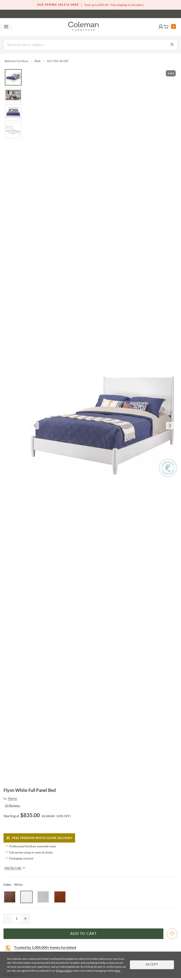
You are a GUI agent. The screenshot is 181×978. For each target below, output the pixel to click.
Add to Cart (83, 933)
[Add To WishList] (172, 933)
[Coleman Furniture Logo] (83, 27)
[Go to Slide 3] (13, 112)
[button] (160, 27)
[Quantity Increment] (25, 918)
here (117, 970)
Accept (152, 964)
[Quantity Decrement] (8, 918)
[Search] (90, 44)
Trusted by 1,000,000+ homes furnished (45, 947)
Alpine (12, 798)
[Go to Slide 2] (13, 95)
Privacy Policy (64, 970)
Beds (38, 61)
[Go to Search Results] (171, 44)
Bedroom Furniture (16, 61)
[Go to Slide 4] (13, 130)
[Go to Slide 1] (13, 77)
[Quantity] (16, 919)
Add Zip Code (14, 868)
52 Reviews (12, 805)
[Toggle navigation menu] (6, 27)
